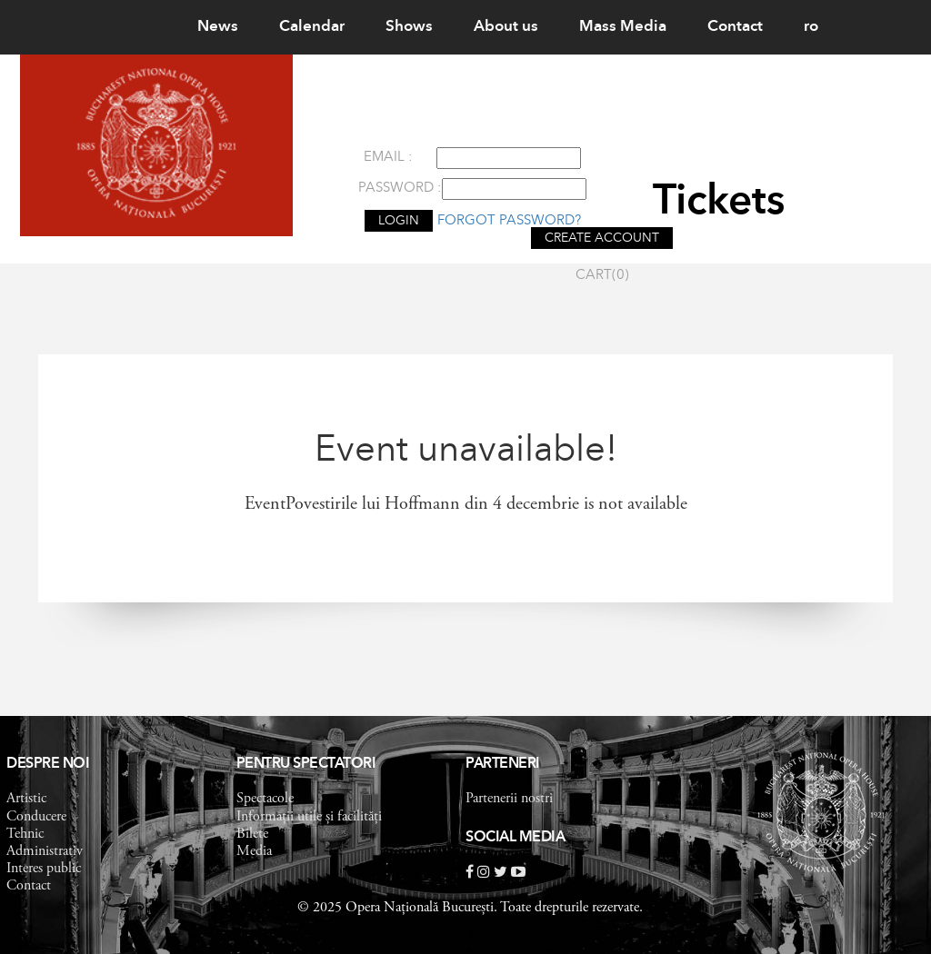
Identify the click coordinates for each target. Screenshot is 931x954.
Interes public (43, 868)
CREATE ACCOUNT (602, 238)
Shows (409, 27)
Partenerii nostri (509, 798)
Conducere (36, 817)
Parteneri (503, 764)
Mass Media (622, 27)
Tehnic (25, 834)
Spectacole (265, 798)
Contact (735, 27)
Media (254, 851)
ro (811, 27)
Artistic (26, 798)
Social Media (515, 837)
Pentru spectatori (306, 764)
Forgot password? (509, 221)
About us (506, 27)
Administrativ (44, 851)
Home (134, 27)
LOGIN (398, 220)
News (217, 27)
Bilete (252, 834)
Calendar (312, 27)
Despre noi (47, 764)
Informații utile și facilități (309, 817)
